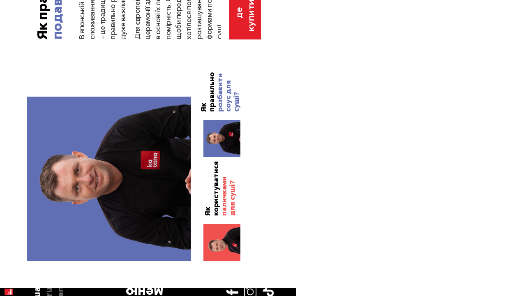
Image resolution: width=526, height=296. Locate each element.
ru (15, 67)
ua (16, 56)
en (15, 79)
